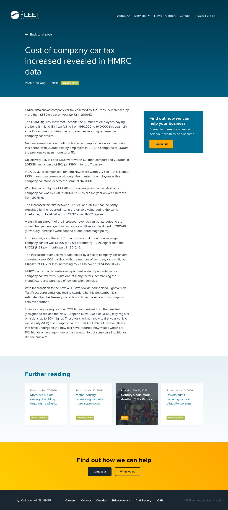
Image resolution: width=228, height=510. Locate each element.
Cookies (101, 500)
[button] (123, 15)
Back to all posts (41, 34)
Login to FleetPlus (205, 15)
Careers (170, 15)
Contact (185, 15)
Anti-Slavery (144, 500)
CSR (160, 500)
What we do (127, 471)
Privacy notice (121, 500)
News (158, 15)
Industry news (70, 82)
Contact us (161, 144)
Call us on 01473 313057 (36, 500)
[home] (25, 15)
